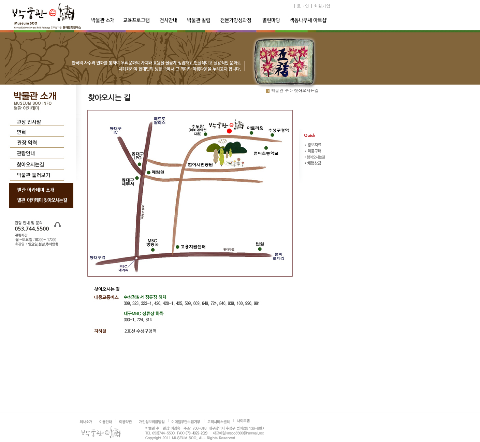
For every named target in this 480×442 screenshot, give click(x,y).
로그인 (303, 6)
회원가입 (322, 6)
